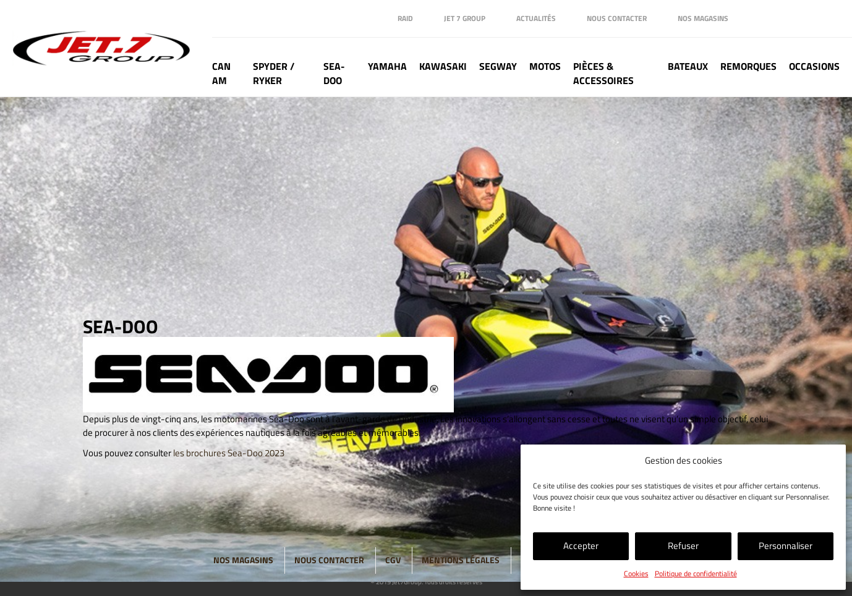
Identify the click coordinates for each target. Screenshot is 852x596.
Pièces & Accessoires (603, 73)
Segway (498, 66)
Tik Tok (830, 18)
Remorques (748, 66)
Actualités (536, 18)
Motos (545, 66)
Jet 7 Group (464, 18)
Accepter (581, 546)
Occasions (814, 66)
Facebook (756, 18)
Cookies (636, 573)
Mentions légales (461, 560)
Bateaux (688, 66)
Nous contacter (617, 18)
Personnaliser (785, 546)
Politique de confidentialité (696, 573)
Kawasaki (443, 66)
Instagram (805, 18)
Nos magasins (703, 18)
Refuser (683, 546)
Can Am (221, 73)
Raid (405, 18)
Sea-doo (334, 73)
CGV (393, 560)
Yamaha (387, 66)
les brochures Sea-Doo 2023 (228, 453)
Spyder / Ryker (273, 73)
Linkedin (781, 18)
